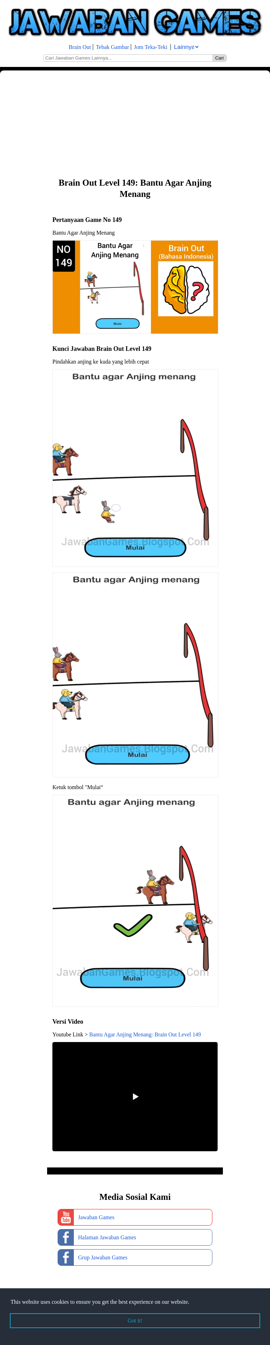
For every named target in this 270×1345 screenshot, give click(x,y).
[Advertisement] (135, 123)
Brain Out (80, 47)
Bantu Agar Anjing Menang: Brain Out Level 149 (145, 1034)
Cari (219, 58)
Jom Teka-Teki (150, 47)
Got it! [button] (135, 1321)
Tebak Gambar (112, 47)
